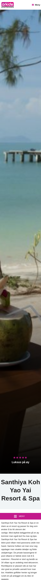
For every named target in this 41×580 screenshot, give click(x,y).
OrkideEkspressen (7, 5)
